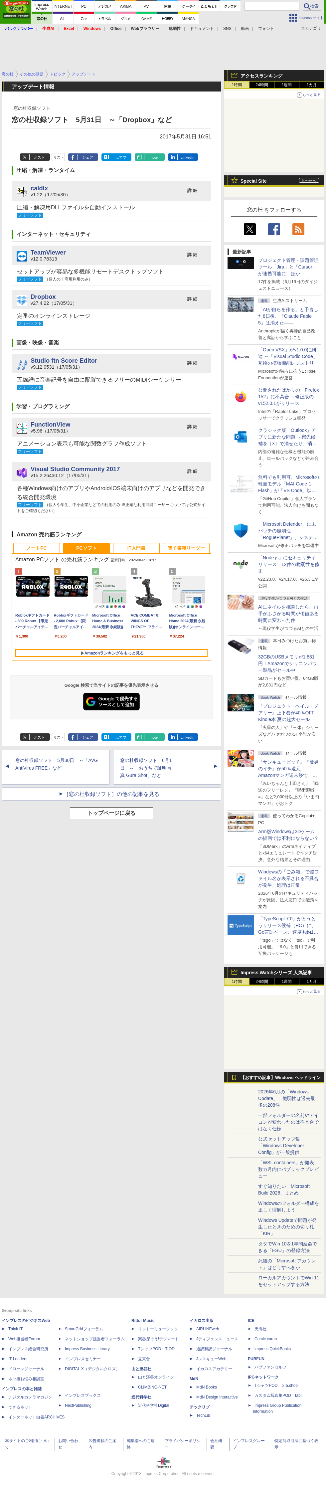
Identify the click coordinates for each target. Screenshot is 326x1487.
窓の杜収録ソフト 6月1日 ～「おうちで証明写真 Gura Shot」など (146, 768)
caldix (39, 188)
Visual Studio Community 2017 (75, 468)
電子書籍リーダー (186, 548)
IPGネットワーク (263, 1377)
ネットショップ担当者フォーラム (95, 1339)
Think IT (15, 1329)
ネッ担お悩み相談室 (26, 1379)
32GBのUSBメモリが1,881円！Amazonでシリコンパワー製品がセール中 (287, 663)
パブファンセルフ (270, 1367)
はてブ (120, 157)
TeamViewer (48, 252)
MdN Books (206, 1387)
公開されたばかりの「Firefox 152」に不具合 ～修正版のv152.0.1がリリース (288, 396)
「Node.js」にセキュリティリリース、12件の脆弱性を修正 (288, 564)
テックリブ (200, 1407)
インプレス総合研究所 (28, 1349)
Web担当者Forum (24, 1339)
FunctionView (50, 424)
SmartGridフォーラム (84, 1329)
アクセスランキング (261, 76)
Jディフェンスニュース (217, 1339)
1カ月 (312, 85)
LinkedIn (188, 157)
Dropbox (43, 296)
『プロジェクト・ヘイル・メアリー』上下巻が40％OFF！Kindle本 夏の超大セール (288, 712)
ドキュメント (202, 28)
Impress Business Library (87, 1349)
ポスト (39, 157)
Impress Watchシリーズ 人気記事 (276, 972)
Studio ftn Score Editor (64, 360)
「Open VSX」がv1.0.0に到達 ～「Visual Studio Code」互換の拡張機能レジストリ (288, 356)
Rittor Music (142, 1320)
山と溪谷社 (141, 1369)
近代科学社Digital (153, 1405)
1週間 (287, 85)
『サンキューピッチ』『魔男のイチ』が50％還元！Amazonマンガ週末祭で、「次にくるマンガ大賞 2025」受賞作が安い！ (288, 775)
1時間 (237, 85)
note (154, 157)
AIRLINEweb (207, 1329)
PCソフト (86, 548)
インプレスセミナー (83, 1359)
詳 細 (192, 190)
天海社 (260, 1329)
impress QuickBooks (272, 1349)
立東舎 (144, 1359)
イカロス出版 (202, 1320)
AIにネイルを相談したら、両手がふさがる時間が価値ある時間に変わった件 (288, 613)
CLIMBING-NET (152, 1387)
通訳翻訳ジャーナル (214, 1349)
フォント (266, 28)
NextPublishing (78, 1405)
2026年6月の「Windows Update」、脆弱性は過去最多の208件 (286, 1098)
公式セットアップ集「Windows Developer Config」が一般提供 (281, 1145)
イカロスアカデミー (214, 1369)
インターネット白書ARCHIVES (36, 1417)
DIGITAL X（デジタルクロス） (92, 1369)
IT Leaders (17, 1359)
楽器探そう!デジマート (158, 1339)
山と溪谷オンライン (156, 1377)
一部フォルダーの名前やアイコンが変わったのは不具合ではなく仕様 (288, 1122)
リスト (58, 157)
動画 (245, 28)
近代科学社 (141, 1397)
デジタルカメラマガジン (30, 1397)
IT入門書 (136, 548)
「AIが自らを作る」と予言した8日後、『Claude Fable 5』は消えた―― (288, 316)
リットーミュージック (158, 1329)
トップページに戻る (111, 813)
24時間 (261, 85)
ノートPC (36, 548)
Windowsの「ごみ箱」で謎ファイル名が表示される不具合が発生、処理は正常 (288, 878)
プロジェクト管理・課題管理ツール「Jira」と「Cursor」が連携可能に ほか (288, 267)
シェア (87, 157)
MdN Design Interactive (217, 1397)
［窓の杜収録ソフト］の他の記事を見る (111, 794)
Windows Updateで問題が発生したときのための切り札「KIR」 (287, 1226)
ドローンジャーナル (26, 1369)
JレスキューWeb (211, 1359)
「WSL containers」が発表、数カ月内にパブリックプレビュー (288, 1169)
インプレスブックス (83, 1395)
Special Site (254, 181)
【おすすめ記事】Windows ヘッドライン (281, 1077)
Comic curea (265, 1339)
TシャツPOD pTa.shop (276, 1385)
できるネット (20, 1407)
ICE (251, 1320)
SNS (227, 28)
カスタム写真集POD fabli (278, 1395)
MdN (194, 1379)
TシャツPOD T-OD (156, 1349)
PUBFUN (256, 1359)
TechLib (203, 1415)
